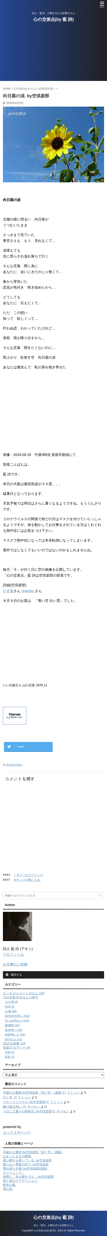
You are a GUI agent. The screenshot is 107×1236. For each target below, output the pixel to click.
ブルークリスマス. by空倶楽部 (24, 1102)
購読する (14, 974)
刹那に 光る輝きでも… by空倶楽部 (28, 1176)
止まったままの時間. (17, 1156)
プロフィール (13, 955)
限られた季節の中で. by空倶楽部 (26, 1164)
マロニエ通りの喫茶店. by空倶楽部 (27, 1111)
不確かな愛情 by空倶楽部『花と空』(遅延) (32, 1092)
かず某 (8, 591)
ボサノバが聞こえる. (27, 879)
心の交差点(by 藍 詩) (53, 19)
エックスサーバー (17, 1133)
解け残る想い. (12, 1106)
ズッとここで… (14, 1172)
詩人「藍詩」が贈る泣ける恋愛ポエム (53, 1219)
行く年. (8, 1097)
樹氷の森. (9, 1185)
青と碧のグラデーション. (20, 1180)
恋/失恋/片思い (14, 764)
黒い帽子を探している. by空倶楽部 (27, 1160)
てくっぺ (73, 1092)
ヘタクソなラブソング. (29, 875)
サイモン (33, 1106)
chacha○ (28, 591)
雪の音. (8, 1189)
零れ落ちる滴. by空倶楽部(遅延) (25, 1168)
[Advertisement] (53, 53)
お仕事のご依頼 (15, 964)
